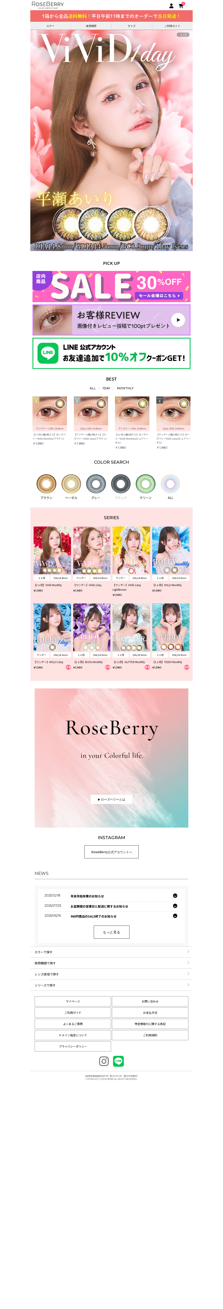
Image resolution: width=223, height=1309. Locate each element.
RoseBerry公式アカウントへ (111, 852)
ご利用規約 (150, 1035)
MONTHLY (125, 388)
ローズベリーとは (111, 799)
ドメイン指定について (73, 1035)
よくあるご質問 (73, 1024)
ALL (93, 388)
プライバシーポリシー (73, 1046)
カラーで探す (112, 952)
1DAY (106, 388)
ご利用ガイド (73, 1013)
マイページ (73, 1001)
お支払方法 (150, 1013)
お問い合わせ (150, 1001)
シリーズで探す (112, 985)
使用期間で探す (112, 963)
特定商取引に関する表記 (150, 1024)
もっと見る (111, 932)
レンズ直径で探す (112, 974)
